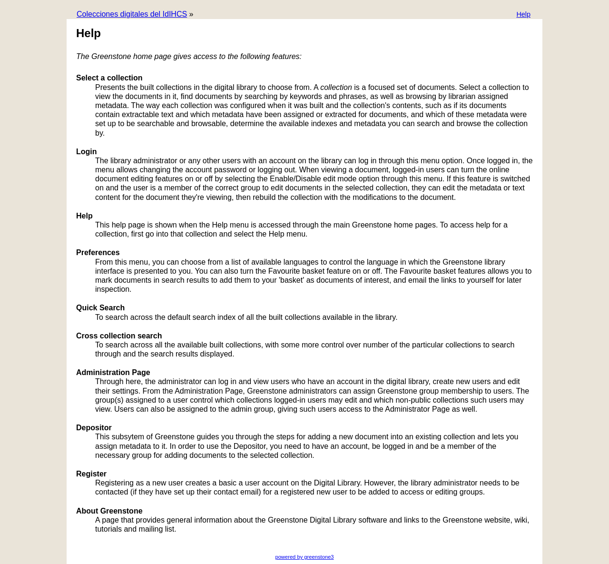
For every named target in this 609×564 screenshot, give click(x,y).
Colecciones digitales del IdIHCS (132, 14)
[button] (523, 15)
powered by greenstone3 (304, 557)
